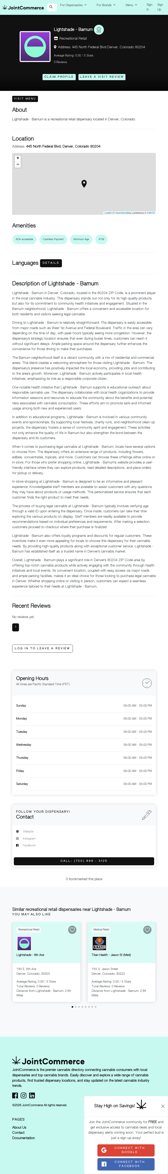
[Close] (163, 1106)
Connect (123, 1150)
